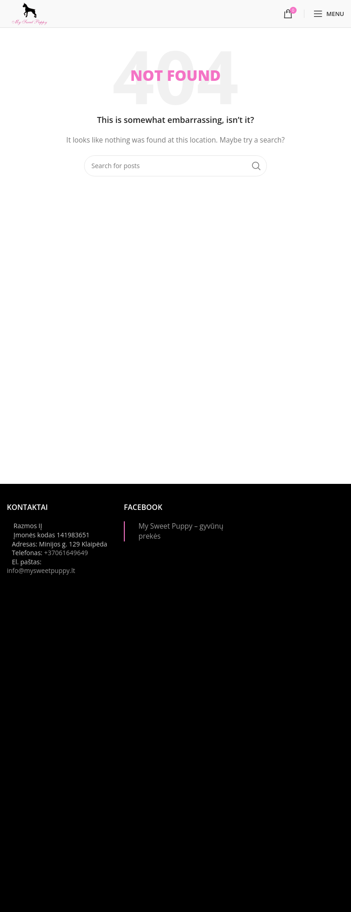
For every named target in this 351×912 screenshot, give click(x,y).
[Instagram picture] (292, 553)
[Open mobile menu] (329, 14)
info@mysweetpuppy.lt (41, 570)
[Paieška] (175, 165)
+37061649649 (66, 552)
